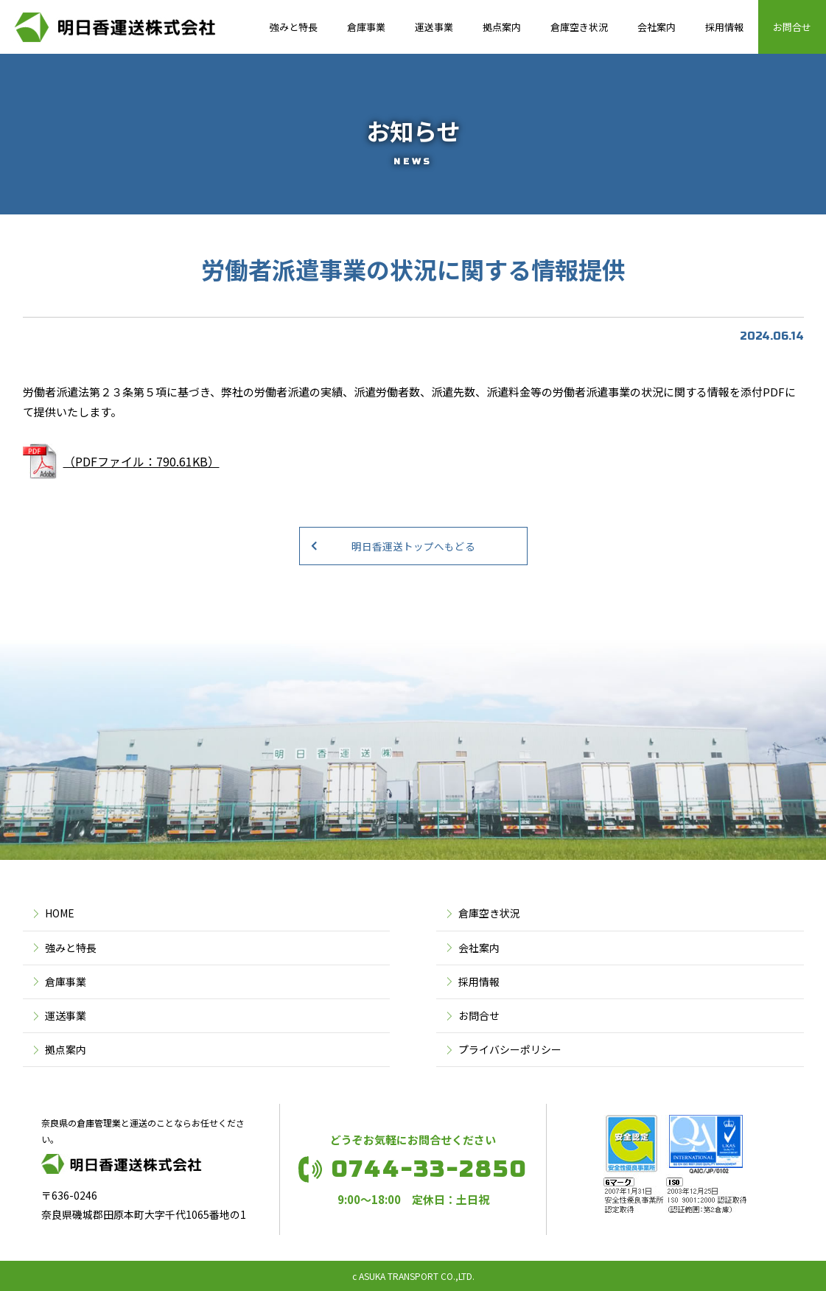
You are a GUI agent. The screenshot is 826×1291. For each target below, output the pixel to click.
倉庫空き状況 (579, 27)
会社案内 (656, 27)
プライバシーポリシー (509, 1049)
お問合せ (792, 27)
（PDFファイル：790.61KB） (141, 461)
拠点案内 (502, 27)
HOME (59, 913)
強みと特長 (294, 27)
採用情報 (724, 27)
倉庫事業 (366, 27)
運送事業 (434, 27)
